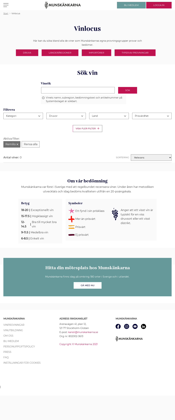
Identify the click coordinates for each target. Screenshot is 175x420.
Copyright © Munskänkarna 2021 (78, 344)
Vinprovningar (13, 324)
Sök (127, 90)
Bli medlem (11, 341)
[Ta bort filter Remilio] (11, 144)
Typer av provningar (135, 52)
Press (7, 351)
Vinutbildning (13, 330)
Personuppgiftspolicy (19, 346)
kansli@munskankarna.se (83, 332)
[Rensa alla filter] (31, 144)
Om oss (8, 335)
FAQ (6, 357)
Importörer (96, 52)
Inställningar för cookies (22, 362)
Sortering (122, 157)
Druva (27, 52)
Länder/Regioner (60, 52)
